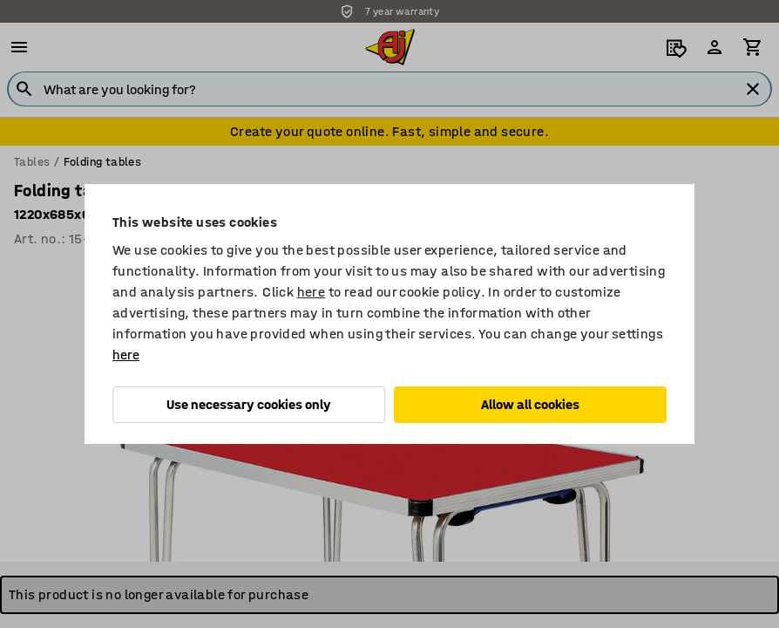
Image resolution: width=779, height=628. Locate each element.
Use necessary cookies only (248, 404)
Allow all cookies (530, 404)
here (311, 291)
